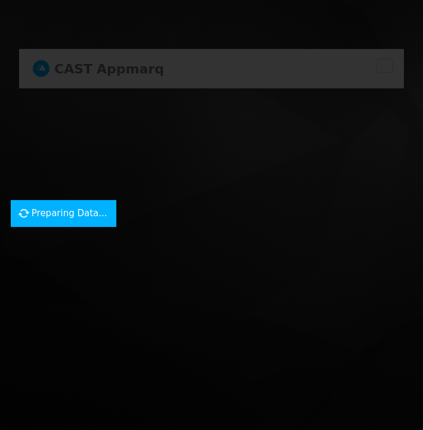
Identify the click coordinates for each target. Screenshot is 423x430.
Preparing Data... (62, 213)
